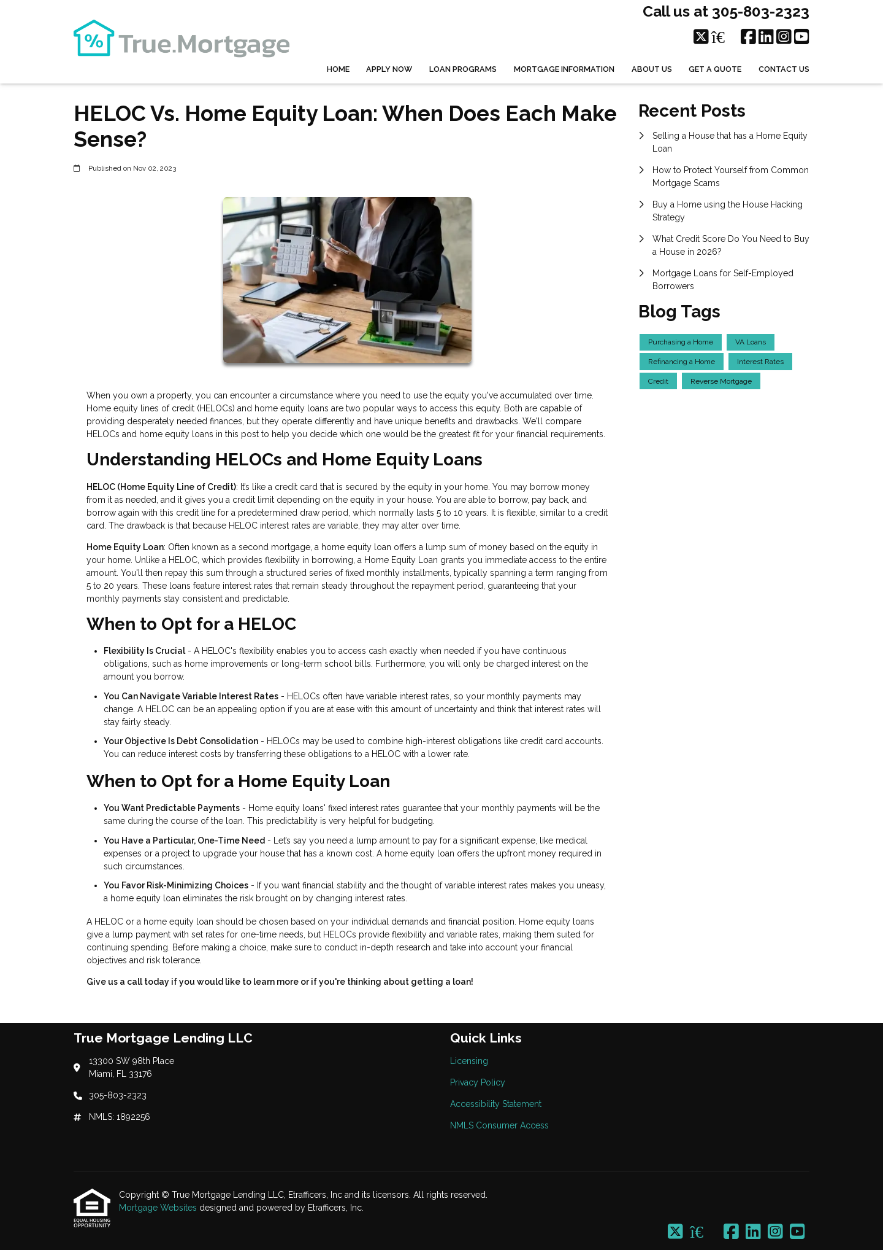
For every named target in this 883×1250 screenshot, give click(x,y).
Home (338, 69)
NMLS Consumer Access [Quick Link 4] (499, 1125)
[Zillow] (724, 37)
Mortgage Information (564, 69)
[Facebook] (748, 37)
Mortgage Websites (159, 1208)
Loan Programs (463, 69)
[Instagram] (784, 37)
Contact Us (784, 69)
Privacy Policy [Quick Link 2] (477, 1082)
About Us (652, 69)
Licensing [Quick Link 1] (469, 1061)
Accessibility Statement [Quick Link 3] (495, 1104)
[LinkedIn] (766, 37)
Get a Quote (715, 69)
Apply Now (389, 69)
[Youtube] (801, 37)
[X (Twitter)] (701, 37)
